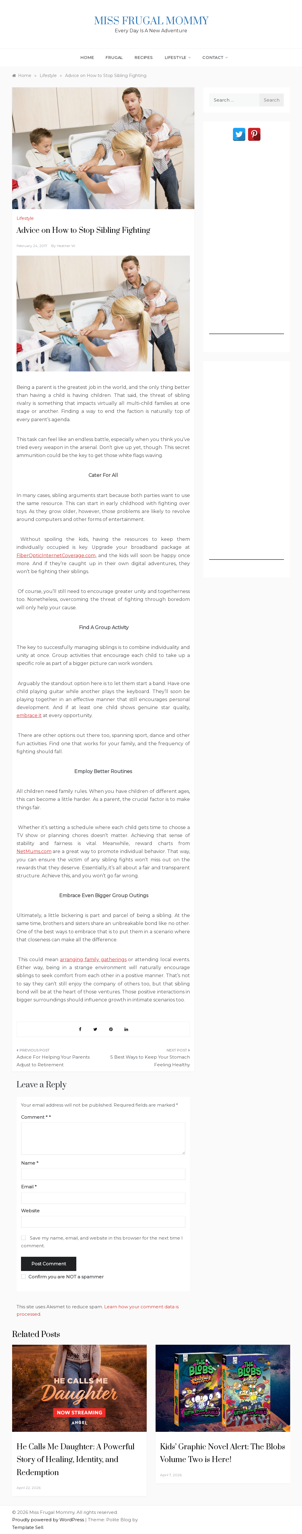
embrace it (29, 715)
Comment (34, 1117)
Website (30, 1211)
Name (29, 1163)
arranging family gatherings (93, 959)
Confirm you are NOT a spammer (62, 1277)
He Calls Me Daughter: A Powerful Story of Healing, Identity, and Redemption (76, 1459)
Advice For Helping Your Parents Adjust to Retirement (53, 1060)
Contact (214, 57)
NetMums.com (34, 851)
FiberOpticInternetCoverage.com (56, 555)
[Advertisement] (246, 245)
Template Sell (27, 1527)
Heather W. (66, 245)
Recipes (144, 57)
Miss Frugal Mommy (151, 21)
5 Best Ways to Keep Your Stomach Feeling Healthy (150, 1060)
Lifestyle (177, 57)
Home (87, 57)
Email (29, 1187)
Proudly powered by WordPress (48, 1519)
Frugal (114, 57)
